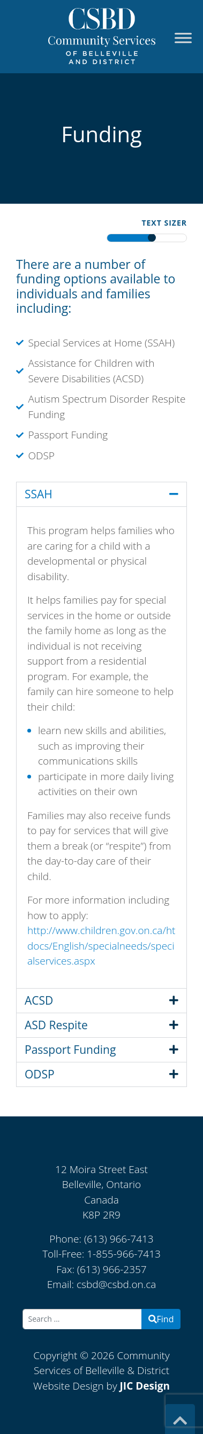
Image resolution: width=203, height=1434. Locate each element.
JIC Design (145, 1386)
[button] (101, 494)
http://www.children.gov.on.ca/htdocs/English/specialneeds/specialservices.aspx (101, 945)
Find (161, 1319)
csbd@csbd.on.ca (116, 1284)
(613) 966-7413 (119, 1239)
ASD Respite (56, 1024)
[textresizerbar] (147, 238)
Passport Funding (70, 1049)
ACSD (39, 1000)
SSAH (38, 494)
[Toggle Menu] (183, 38)
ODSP (40, 1074)
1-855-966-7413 (124, 1254)
